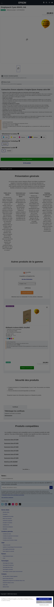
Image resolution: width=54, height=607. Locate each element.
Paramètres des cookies (44, 604)
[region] (26, 601)
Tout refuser (44, 601)
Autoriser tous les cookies (44, 598)
